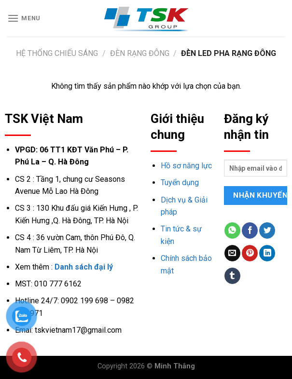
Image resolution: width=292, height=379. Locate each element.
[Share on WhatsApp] (232, 230)
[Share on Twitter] (267, 230)
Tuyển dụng (180, 182)
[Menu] (24, 18)
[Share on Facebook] (250, 230)
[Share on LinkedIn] (267, 253)
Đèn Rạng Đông (139, 53)
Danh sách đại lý (84, 266)
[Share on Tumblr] (232, 276)
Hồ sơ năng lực (186, 165)
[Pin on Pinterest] (250, 253)
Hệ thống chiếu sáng (57, 53)
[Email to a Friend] (232, 253)
